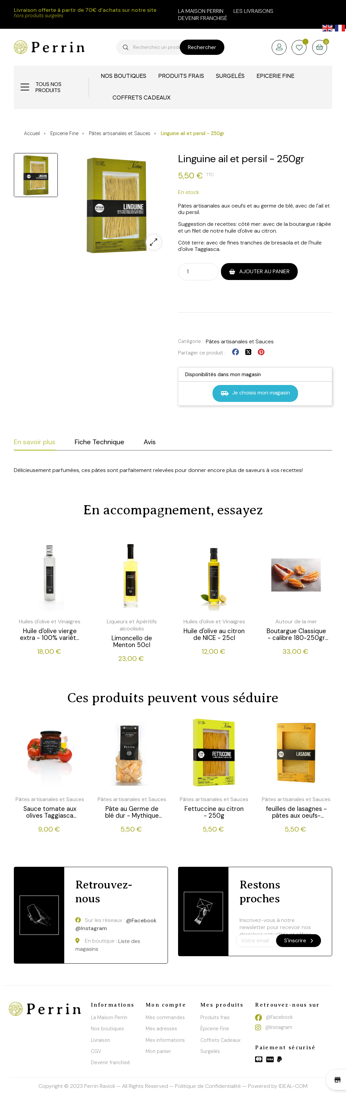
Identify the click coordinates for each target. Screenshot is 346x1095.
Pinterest (261, 352)
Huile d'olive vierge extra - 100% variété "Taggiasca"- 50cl (50, 634)
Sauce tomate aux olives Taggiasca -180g (49, 812)
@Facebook (141, 920)
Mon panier (158, 1051)
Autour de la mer (296, 621)
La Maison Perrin (109, 1017)
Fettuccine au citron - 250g (214, 812)
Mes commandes (165, 1017)
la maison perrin (200, 11)
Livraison (100, 1040)
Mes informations (165, 1040)
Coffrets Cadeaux (220, 1040)
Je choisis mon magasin (255, 393)
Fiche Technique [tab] (99, 441)
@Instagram (91, 928)
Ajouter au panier (264, 271)
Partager (235, 352)
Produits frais (215, 1017)
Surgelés (210, 1051)
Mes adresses (161, 1029)
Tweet (248, 352)
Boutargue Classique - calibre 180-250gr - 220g (296, 634)
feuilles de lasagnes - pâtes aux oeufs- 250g (296, 812)
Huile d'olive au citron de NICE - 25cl (214, 634)
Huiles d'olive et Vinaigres (49, 621)
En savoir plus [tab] (34, 441)
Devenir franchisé (202, 18)
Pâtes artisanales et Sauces (240, 341)
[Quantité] (192, 271)
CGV (96, 1051)
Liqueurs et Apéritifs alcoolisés (132, 625)
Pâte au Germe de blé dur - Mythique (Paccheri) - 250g (132, 812)
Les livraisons (253, 11)
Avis (150, 441)
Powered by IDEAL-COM (277, 1086)
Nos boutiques (107, 1029)
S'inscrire (298, 940)
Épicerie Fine (214, 1029)
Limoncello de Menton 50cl (132, 641)
